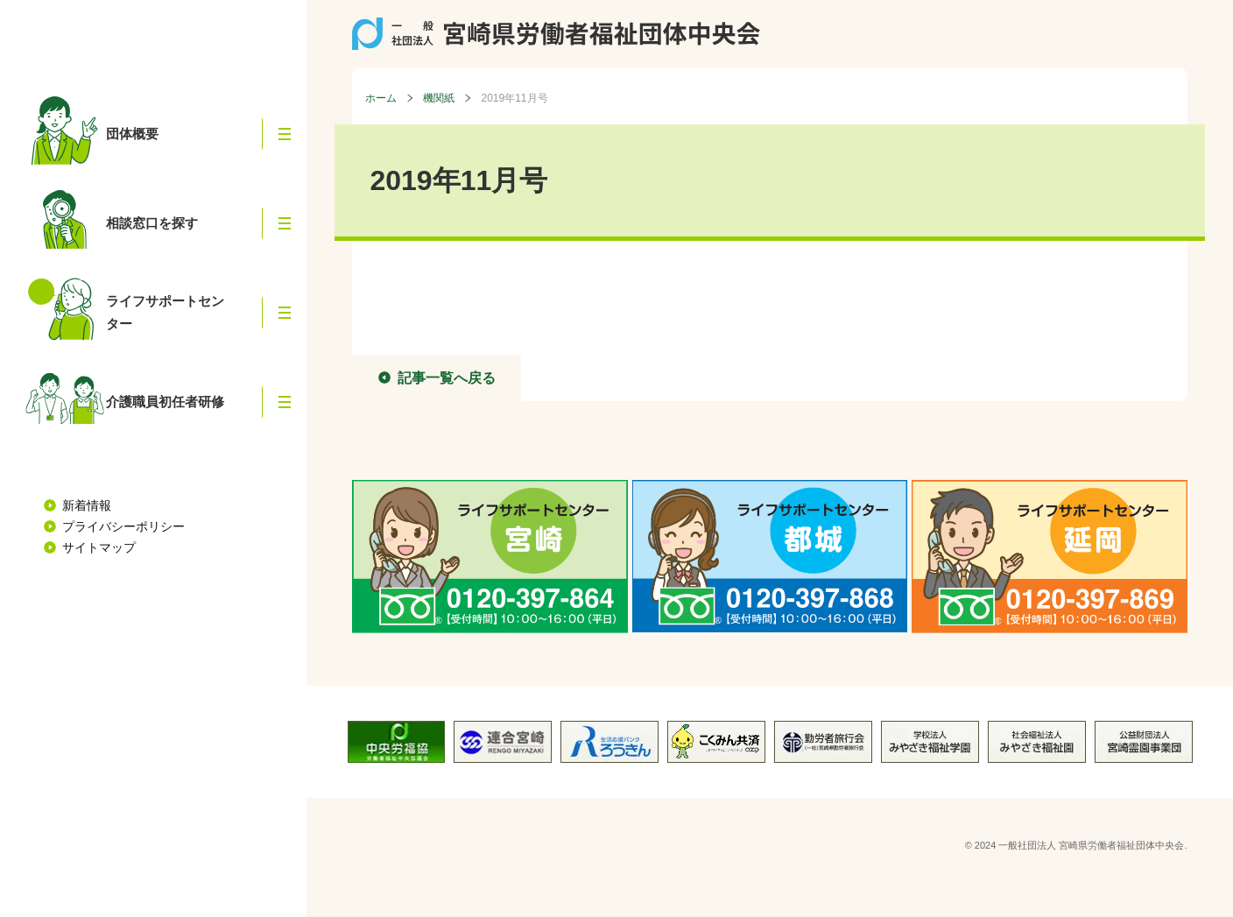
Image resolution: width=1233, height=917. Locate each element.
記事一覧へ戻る (447, 377)
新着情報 (86, 505)
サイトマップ (99, 547)
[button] (284, 134)
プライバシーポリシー (123, 526)
